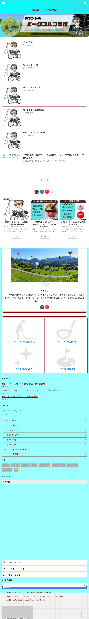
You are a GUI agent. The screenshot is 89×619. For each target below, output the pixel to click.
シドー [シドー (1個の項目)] (34, 480)
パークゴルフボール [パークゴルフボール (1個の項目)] (59, 480)
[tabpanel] (16, 235)
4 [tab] (47, 258)
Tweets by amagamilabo (13, 425)
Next (84, 235)
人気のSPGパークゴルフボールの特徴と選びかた (73, 237)
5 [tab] (49, 258)
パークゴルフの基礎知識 (36, 118)
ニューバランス (46, 175)
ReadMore (16, 251)
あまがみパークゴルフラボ (44, 10)
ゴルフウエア (31, 42)
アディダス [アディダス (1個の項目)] (25, 480)
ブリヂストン (67, 175)
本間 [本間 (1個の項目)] (16, 485)
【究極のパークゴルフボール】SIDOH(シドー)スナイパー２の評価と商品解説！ (44, 238)
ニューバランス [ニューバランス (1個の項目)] (44, 480)
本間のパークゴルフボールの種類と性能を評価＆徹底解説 (16, 237)
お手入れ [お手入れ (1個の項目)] (6, 480)
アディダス (57, 175)
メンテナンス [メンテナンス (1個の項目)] (7, 485)
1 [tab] (41, 258)
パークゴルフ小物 (33, 67)
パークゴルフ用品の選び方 (37, 144)
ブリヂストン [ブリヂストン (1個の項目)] (72, 480)
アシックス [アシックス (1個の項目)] (15, 480)
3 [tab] (45, 258)
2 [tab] (43, 258)
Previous (5, 235)
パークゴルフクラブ (34, 93)
